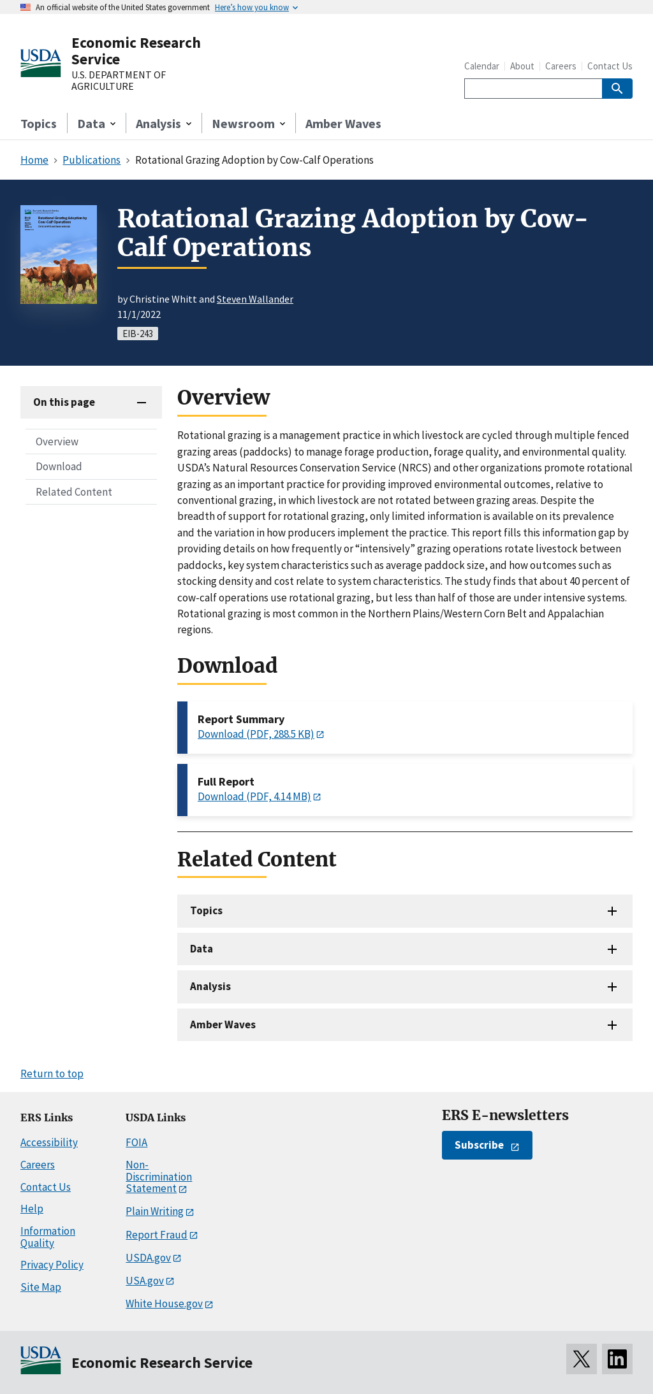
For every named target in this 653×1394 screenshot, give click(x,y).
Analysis (210, 986)
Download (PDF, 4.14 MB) (254, 796)
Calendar (481, 66)
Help (31, 1209)
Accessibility (49, 1142)
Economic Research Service (136, 50)
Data (201, 949)
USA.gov (145, 1281)
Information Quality (47, 1237)
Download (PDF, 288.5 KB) (256, 734)
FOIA (136, 1142)
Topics (38, 123)
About (522, 66)
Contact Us (610, 66)
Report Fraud (156, 1235)
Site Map (40, 1287)
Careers (560, 66)
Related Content (74, 492)
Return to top (52, 1074)
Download (59, 466)
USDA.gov (148, 1258)
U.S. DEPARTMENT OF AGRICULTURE (118, 80)
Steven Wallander (255, 298)
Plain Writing (155, 1211)
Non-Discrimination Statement (159, 1176)
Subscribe (479, 1145)
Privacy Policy (52, 1265)
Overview (57, 442)
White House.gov (164, 1304)
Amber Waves (343, 123)
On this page (64, 402)
